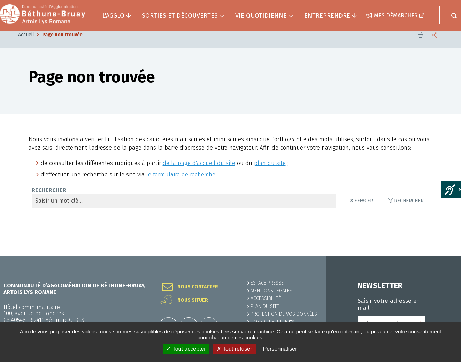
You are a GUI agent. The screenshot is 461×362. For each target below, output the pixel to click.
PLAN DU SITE (265, 306)
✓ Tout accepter (186, 349)
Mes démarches (395, 15)
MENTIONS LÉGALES (271, 291)
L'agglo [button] (113, 16)
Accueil (26, 45)
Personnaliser (280, 349)
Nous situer (192, 300)
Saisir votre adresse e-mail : (388, 304)
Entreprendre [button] (327, 16)
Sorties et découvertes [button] (180, 16)
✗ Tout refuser (234, 349)
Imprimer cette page (421, 45)
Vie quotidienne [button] (261, 16)
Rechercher (409, 211)
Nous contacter (197, 287)
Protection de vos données (284, 314)
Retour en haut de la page (440, 256)
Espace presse (267, 283)
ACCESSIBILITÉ (266, 299)
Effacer (363, 211)
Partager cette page (435, 45)
